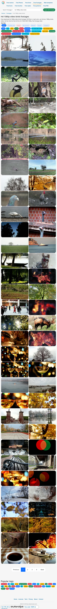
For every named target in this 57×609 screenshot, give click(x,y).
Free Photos (19, 2)
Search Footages (7, 10)
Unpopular (46, 25)
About (35, 599)
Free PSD (45, 6)
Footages (9, 13)
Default (4, 25)
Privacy (31, 599)
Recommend (26, 25)
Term (25, 599)
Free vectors (10, 2)
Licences (20, 599)
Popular (39, 25)
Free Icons (9, 6)
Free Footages (37, 2)
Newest (19, 25)
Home (3, 13)
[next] (42, 570)
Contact (41, 599)
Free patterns (37, 6)
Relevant (33, 25)
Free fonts (28, 2)
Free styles (28, 6)
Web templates (48, 2)
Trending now (11, 25)
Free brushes (18, 6)
